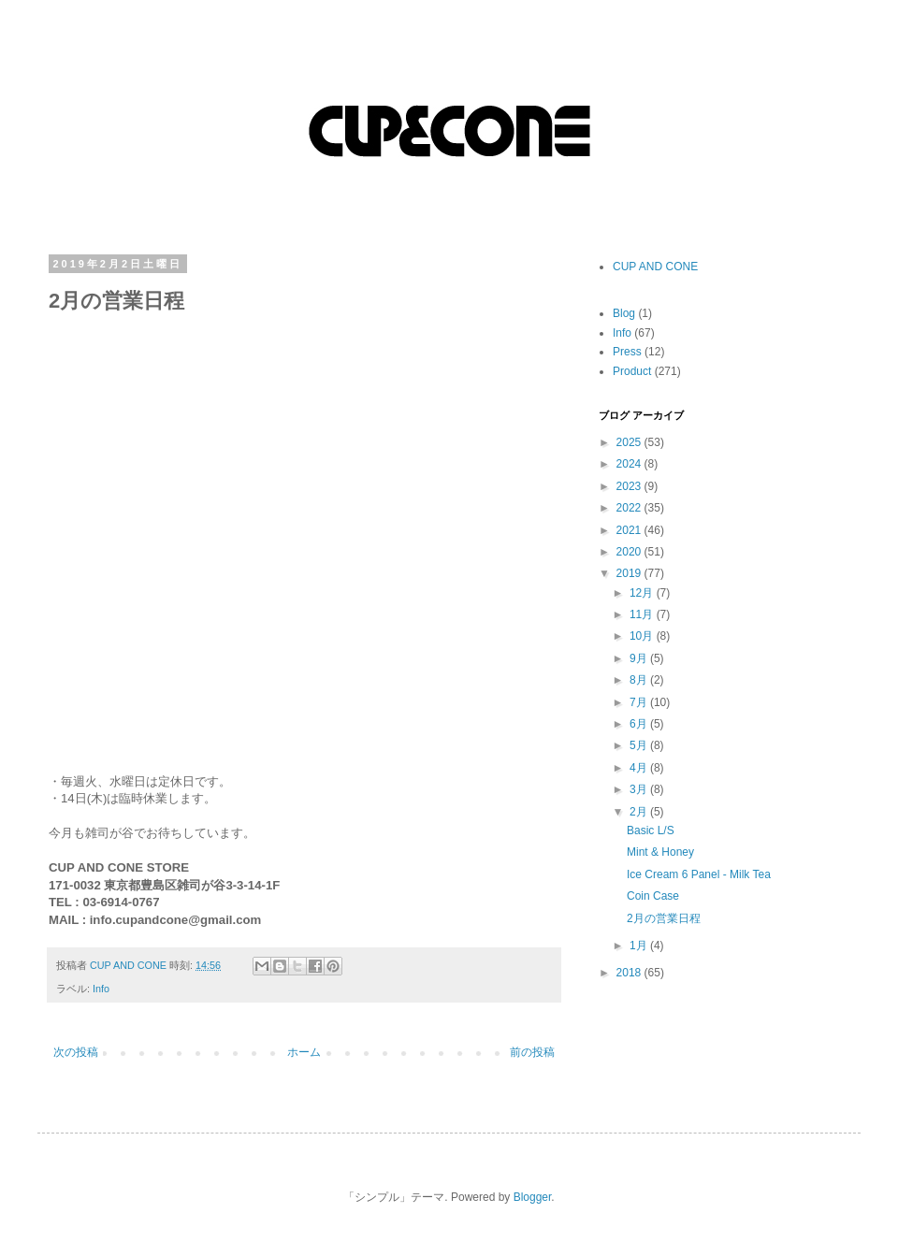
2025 (630, 442)
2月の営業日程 (664, 918)
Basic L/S (650, 830)
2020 (630, 551)
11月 (643, 614)
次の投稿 (75, 1052)
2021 (630, 530)
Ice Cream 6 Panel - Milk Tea (699, 874)
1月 (640, 945)
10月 (643, 636)
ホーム (304, 1052)
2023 (630, 486)
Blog (624, 313)
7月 (640, 702)
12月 (643, 592)
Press (627, 351)
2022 (630, 507)
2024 (630, 463)
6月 (640, 723)
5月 (640, 745)
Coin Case (653, 896)
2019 (630, 573)
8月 (640, 679)
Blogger (533, 1197)
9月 (640, 658)
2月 (640, 811)
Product (632, 371)
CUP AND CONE (655, 266)
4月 (640, 767)
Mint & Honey (660, 852)
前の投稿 (532, 1052)
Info (101, 988)
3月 (640, 789)
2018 (630, 972)
